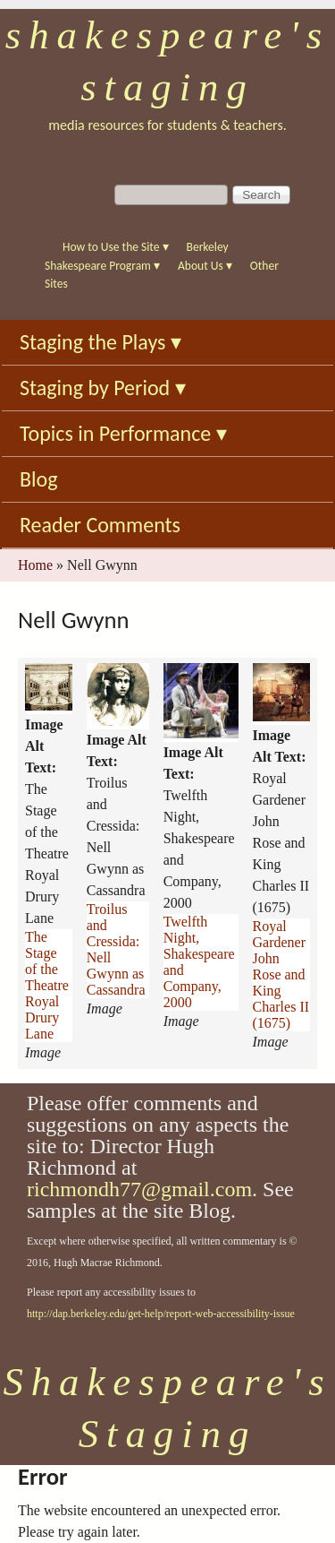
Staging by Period (103, 388)
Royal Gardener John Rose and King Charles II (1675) (281, 974)
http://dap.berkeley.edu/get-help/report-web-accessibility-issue (161, 1313)
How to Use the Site (116, 246)
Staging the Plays (100, 342)
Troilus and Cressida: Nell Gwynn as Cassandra (116, 949)
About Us (205, 265)
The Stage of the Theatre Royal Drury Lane (47, 985)
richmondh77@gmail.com (139, 1189)
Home (35, 565)
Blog (39, 479)
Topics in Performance (123, 433)
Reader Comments (100, 525)
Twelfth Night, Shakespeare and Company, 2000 (199, 962)
